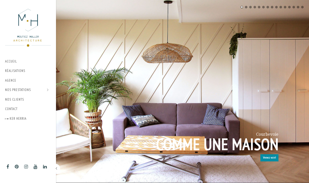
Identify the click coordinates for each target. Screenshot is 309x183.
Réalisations (15, 71)
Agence (10, 80)
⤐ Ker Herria (15, 118)
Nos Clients (14, 99)
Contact (11, 109)
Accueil (11, 61)
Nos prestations (27, 90)
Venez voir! (269, 157)
